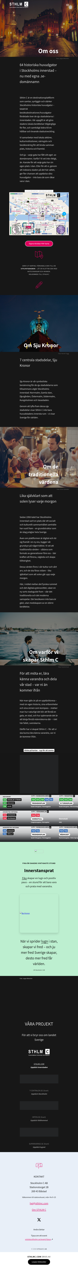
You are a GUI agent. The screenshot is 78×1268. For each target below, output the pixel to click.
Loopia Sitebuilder (39, 1262)
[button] (64, 214)
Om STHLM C (39, 1210)
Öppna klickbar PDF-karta (39, 243)
